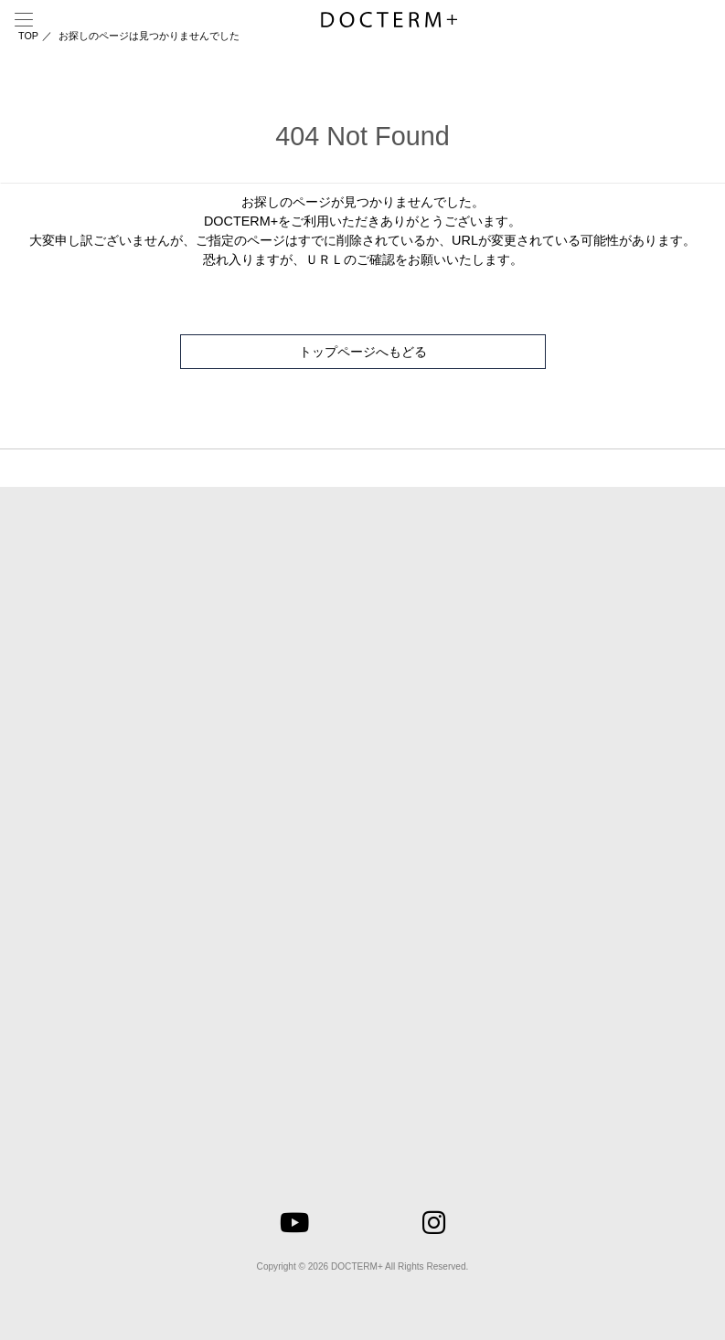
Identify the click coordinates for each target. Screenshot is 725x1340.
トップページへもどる (363, 351)
